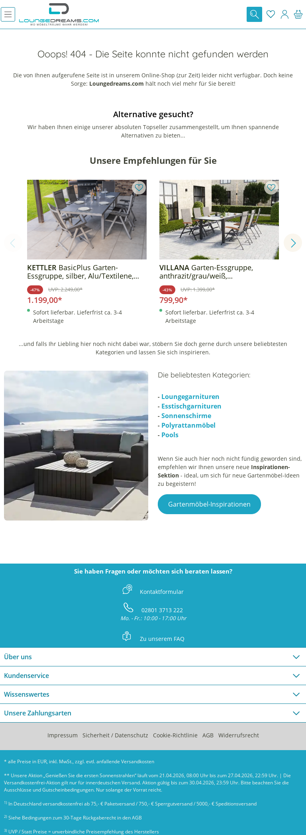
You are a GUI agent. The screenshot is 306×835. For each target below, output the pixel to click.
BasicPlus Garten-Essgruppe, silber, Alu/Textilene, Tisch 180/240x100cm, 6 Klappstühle (80, 271)
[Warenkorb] (298, 14)
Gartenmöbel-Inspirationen (209, 504)
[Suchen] (254, 14)
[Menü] (8, 14)
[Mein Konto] (284, 14)
